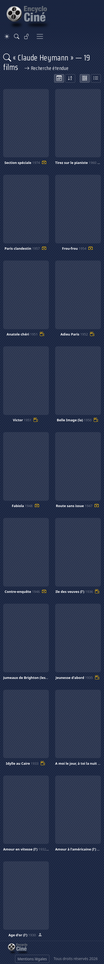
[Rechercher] (17, 36)
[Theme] (7, 36)
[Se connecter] (27, 36)
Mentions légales (32, 958)
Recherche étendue (46, 68)
